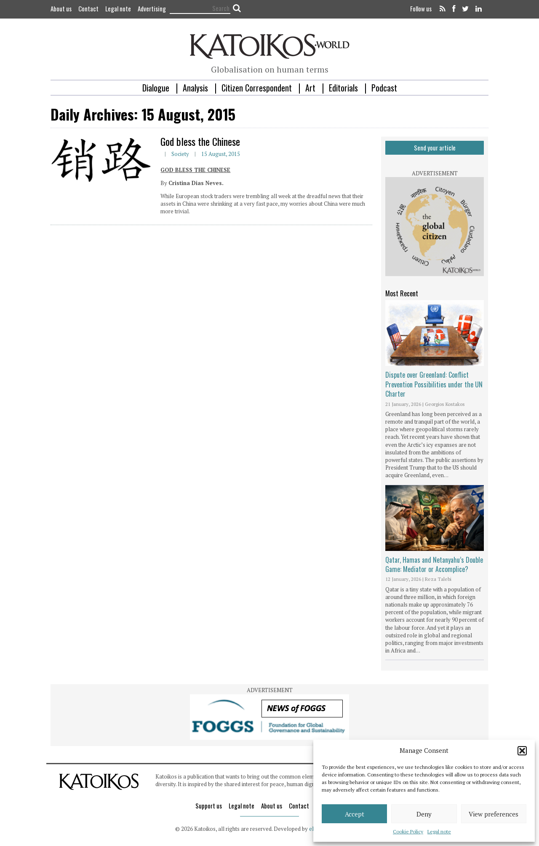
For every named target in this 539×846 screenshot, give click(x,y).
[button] (522, 751)
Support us (208, 805)
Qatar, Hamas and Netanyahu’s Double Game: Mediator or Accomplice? (434, 564)
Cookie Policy (408, 831)
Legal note (439, 831)
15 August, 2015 (220, 154)
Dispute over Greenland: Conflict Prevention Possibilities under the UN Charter (434, 384)
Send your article (435, 147)
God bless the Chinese (200, 141)
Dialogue (155, 87)
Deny (424, 814)
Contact (88, 8)
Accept (354, 814)
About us (61, 8)
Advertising (152, 8)
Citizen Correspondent (256, 87)
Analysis (195, 87)
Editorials (343, 87)
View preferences (493, 814)
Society (180, 154)
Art (310, 87)
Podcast (384, 87)
